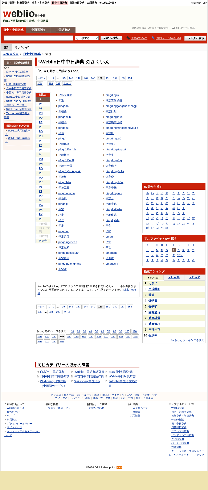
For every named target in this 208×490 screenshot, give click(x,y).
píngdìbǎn (64, 182)
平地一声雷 (65, 165)
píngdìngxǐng (114, 160)
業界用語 (69, 395)
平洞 (108, 242)
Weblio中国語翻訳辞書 (89, 371)
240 (128, 336)
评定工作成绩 (114, 100)
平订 (61, 220)
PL (40, 154)
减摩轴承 (154, 318)
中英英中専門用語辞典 (89, 376)
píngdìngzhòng (115, 182)
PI (40, 140)
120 (40, 336)
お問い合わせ (96, 407)
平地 (61, 133)
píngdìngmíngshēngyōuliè (122, 127)
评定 (61, 209)
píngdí (109, 236)
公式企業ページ (139, 407)
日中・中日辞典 (13, 30)
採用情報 (135, 415)
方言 (130, 398)
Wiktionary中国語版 (87, 381)
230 (121, 336)
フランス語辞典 (180, 431)
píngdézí (63, 127)
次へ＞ (67, 83)
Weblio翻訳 (177, 419)
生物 (107, 398)
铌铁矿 (152, 306)
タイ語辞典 (177, 439)
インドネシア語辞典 (182, 435)
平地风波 (63, 144)
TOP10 (153, 277)
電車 (96, 395)
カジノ (152, 283)
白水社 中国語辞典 (52, 371)
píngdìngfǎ (112, 95)
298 (51, 83)
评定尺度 (63, 236)
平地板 (62, 176)
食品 (115, 398)
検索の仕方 (13, 411)
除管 (151, 295)
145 (63, 78)
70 (108, 331)
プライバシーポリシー (19, 423)
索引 (6, 47)
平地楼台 (63, 154)
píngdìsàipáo (114, 209)
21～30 (194, 277)
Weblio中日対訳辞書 (122, 376)
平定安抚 (111, 187)
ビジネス (56, 395)
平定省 (110, 154)
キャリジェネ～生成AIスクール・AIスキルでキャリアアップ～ (186, 454)
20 (78, 331)
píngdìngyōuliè (115, 171)
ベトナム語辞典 (180, 443)
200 (99, 336)
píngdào (63, 106)
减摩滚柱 (154, 324)
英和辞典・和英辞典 (182, 415)
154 (130, 78)
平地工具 (63, 187)
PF (40, 127)
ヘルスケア (76, 398)
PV (40, 200)
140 (54, 336)
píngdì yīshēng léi (69, 171)
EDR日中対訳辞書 (121, 371)
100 (127, 331)
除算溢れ (154, 312)
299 (58, 83)
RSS (119, 467)
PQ (41, 177)
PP (40, 173)
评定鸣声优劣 (114, 122)
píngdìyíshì (112, 220)
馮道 (61, 100)
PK (40, 149)
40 (90, 331)
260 (40, 341)
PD (41, 117)
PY (40, 214)
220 (113, 336)
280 (54, 341)
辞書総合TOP (199, 2)
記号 (180, 255)
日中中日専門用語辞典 (55, 376)
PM (41, 159)
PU (41, 195)
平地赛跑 (111, 203)
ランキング (22, 47)
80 (114, 331)
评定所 (110, 133)
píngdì (62, 138)
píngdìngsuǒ (113, 138)
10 (72, 331)
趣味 (87, 398)
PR (41, 182)
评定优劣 (111, 165)
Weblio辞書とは (15, 407)
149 (93, 78)
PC (41, 113)
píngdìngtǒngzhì (116, 149)
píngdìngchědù (67, 242)
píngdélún (64, 116)
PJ (40, 145)
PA (40, 103)
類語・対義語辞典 (19, 2)
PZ (40, 219)
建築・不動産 (142, 395)
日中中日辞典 (59, 2)
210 (106, 336)
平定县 (110, 198)
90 (120, 331)
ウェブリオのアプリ (59, 407)
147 (78, 78)
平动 (108, 247)
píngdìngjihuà (114, 116)
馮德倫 (62, 111)
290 (62, 341)
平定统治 (111, 144)
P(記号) (43, 240)
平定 (61, 225)
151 (108, 78)
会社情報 (135, 411)
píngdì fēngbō (67, 149)
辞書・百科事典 (144, 398)
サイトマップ (14, 427)
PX (40, 209)
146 (71, 78)
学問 (154, 395)
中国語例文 (38, 30)
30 (84, 331)
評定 (61, 214)
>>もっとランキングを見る (187, 340)
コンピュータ (83, 395)
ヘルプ (11, 415)
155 (40, 83)
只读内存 (154, 329)
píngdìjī (63, 203)
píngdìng (63, 231)
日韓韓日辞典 (77, 2)
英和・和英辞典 (41, 2)
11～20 (174, 277)
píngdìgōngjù (66, 193)
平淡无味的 (65, 95)
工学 (129, 395)
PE (40, 122)
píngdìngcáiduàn (68, 252)
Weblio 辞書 (11, 54)
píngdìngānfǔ (114, 193)
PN (41, 163)
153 (123, 78)
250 (135, 336)
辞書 (4, 2)
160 (69, 336)
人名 (123, 398)
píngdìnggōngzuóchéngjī (121, 106)
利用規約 (12, 419)
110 (134, 331)
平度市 (110, 258)
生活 (65, 398)
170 (76, 336)
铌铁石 (152, 300)
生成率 (152, 335)
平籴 (108, 225)
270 (47, 341)
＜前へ (41, 78)
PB (40, 108)
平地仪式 (111, 214)
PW (41, 205)
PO (41, 168)
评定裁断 (63, 247)
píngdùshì (112, 263)
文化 (57, 398)
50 (96, 331)
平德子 (62, 122)
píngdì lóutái (66, 160)
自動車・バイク (110, 395)
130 (47, 336)
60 (102, 331)
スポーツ (98, 398)
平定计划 (111, 111)
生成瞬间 (154, 289)
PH (41, 136)
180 (84, 336)
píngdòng (111, 252)
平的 (108, 231)
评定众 (110, 176)
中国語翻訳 (63, 30)
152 (115, 78)
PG (41, 131)
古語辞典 (92, 2)
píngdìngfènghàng (69, 263)
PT (40, 191)
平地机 (62, 198)
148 (85, 78)
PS (40, 186)
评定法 (62, 269)
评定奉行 (63, 258)
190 (91, 336)
